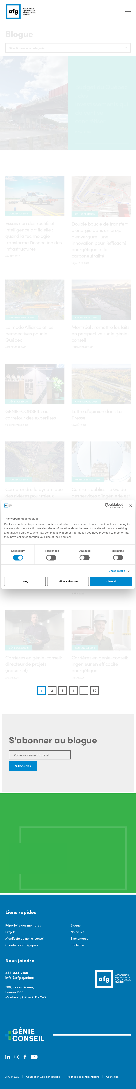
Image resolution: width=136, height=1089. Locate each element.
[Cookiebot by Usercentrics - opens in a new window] (107, 505)
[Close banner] (130, 505)
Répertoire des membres (23, 925)
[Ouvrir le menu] (128, 11)
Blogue (76, 925)
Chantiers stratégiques (21, 945)
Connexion (112, 1076)
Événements (79, 938)
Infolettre (77, 945)
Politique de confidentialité (83, 1076)
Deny (25, 581)
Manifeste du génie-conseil (24, 938)
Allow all (111, 581)
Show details (117, 570)
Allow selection (68, 581)
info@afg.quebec (19, 977)
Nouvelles (77, 932)
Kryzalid (55, 1076)
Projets (10, 932)
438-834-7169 (16, 972)
